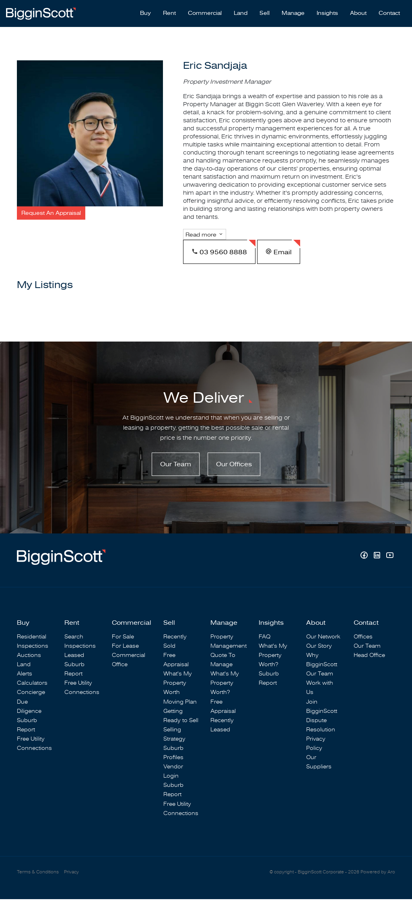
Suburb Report (27, 735)
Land (240, 12)
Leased (74, 665)
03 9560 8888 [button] (219, 261)
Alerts (24, 684)
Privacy (71, 882)
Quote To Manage (222, 670)
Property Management (228, 652)
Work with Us (319, 698)
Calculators (32, 693)
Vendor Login (173, 782)
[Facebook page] (364, 567)
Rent (169, 12)
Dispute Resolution (320, 735)
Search (73, 647)
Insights (327, 12)
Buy (145, 12)
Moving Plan (180, 712)
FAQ (264, 647)
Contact (389, 12)
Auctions (29, 665)
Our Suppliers (319, 772)
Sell (265, 12)
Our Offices (234, 474)
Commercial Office (128, 670)
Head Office (369, 665)
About (358, 12)
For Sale (123, 647)
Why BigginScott (321, 670)
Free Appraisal (176, 670)
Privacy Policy (315, 754)
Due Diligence (29, 717)
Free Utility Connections (34, 754)
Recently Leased (222, 735)
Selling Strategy (174, 745)
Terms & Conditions (38, 882)
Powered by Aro (377, 882)
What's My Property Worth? (224, 693)
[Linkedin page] (377, 567)
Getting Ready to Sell (180, 726)
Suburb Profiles (173, 763)
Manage (293, 12)
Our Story (319, 656)
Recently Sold (175, 652)
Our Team (175, 474)
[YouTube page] (389, 567)
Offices (363, 647)
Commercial (205, 12)
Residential (31, 647)
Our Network (323, 647)
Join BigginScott (321, 717)
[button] (51, 213)
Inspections (32, 656)
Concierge (31, 703)
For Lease (125, 656)
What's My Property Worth (177, 693)
